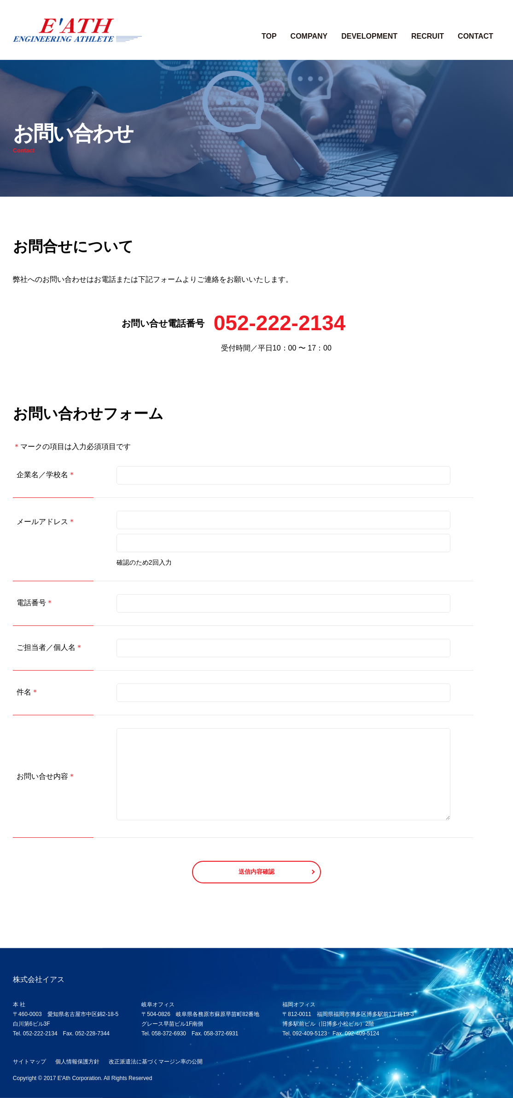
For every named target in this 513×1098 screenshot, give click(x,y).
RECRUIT (427, 36)
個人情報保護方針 (77, 1061)
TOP (269, 36)
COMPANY (309, 36)
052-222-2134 (279, 323)
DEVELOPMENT (369, 36)
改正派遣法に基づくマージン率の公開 (156, 1061)
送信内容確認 (256, 871)
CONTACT (475, 36)
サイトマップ (29, 1061)
